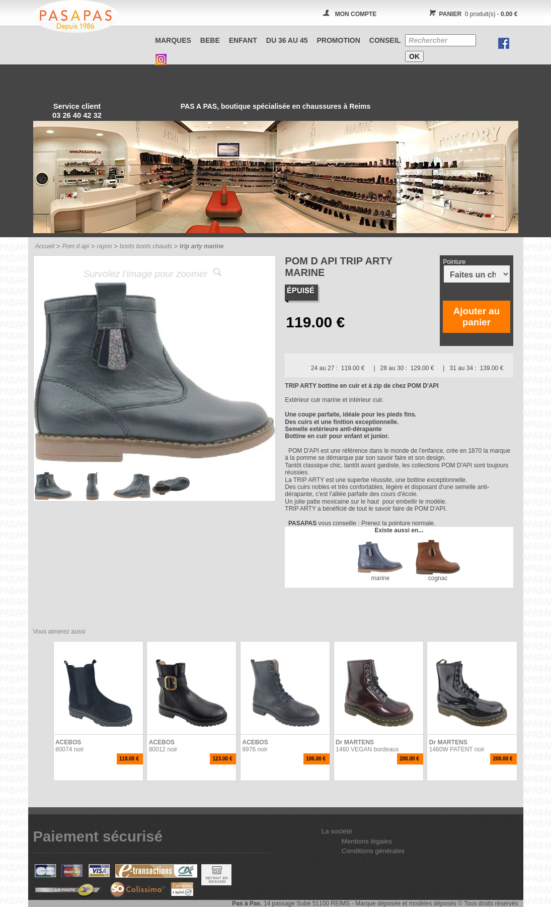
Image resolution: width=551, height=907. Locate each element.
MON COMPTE (356, 14)
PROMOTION (338, 40)
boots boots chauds (146, 246)
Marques (173, 40)
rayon (104, 246)
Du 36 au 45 (287, 40)
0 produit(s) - (472, 14)
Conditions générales (373, 851)
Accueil (45, 246)
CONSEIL (385, 40)
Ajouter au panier (476, 316)
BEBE (210, 40)
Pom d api (75, 246)
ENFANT (243, 40)
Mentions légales (367, 841)
